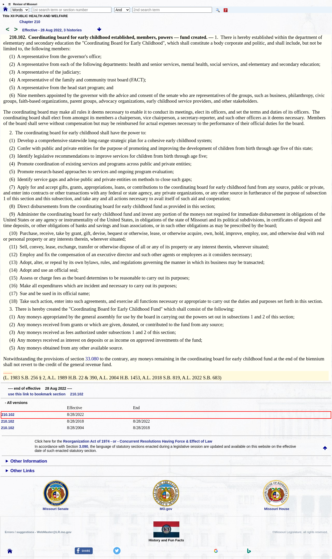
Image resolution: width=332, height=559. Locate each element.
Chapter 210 (29, 22)
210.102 (8, 415)
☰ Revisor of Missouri (21, 4)
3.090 (83, 446)
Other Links (22, 470)
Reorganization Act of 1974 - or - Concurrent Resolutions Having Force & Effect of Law (137, 441)
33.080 (91, 358)
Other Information (28, 461)
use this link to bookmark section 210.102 (45, 394)
